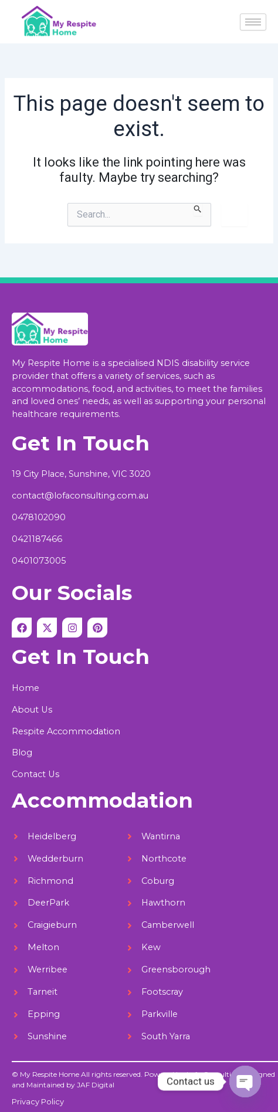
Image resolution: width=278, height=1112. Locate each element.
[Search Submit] (198, 209)
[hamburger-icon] (253, 21)
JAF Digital (95, 1084)
